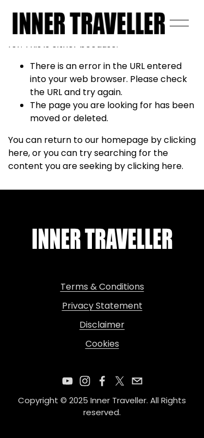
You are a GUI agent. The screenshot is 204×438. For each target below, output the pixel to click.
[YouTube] (67, 381)
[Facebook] (102, 381)
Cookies (102, 343)
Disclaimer (102, 324)
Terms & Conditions (102, 286)
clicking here (154, 166)
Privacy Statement (102, 305)
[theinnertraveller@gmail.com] (137, 381)
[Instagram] (84, 381)
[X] (119, 381)
